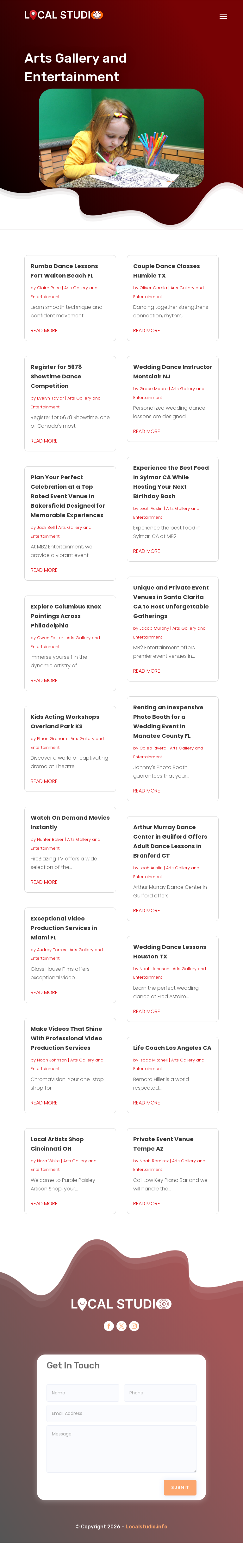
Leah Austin (151, 508)
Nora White (48, 1161)
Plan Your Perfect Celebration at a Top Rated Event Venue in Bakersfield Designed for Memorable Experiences (68, 496)
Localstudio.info (146, 1510)
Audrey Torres (51, 950)
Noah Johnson (52, 1060)
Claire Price (49, 288)
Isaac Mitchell (154, 1060)
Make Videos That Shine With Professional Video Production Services (66, 1038)
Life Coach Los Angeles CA (172, 1048)
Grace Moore (154, 389)
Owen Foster (50, 638)
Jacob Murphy (154, 628)
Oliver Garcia (153, 288)
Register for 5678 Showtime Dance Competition (56, 376)
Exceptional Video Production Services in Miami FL (64, 927)
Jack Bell (46, 527)
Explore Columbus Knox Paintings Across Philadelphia (66, 615)
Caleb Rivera (153, 748)
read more (44, 330)
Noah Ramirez (154, 1161)
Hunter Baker (50, 839)
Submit (180, 1471)
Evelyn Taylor (50, 398)
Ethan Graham (52, 739)
